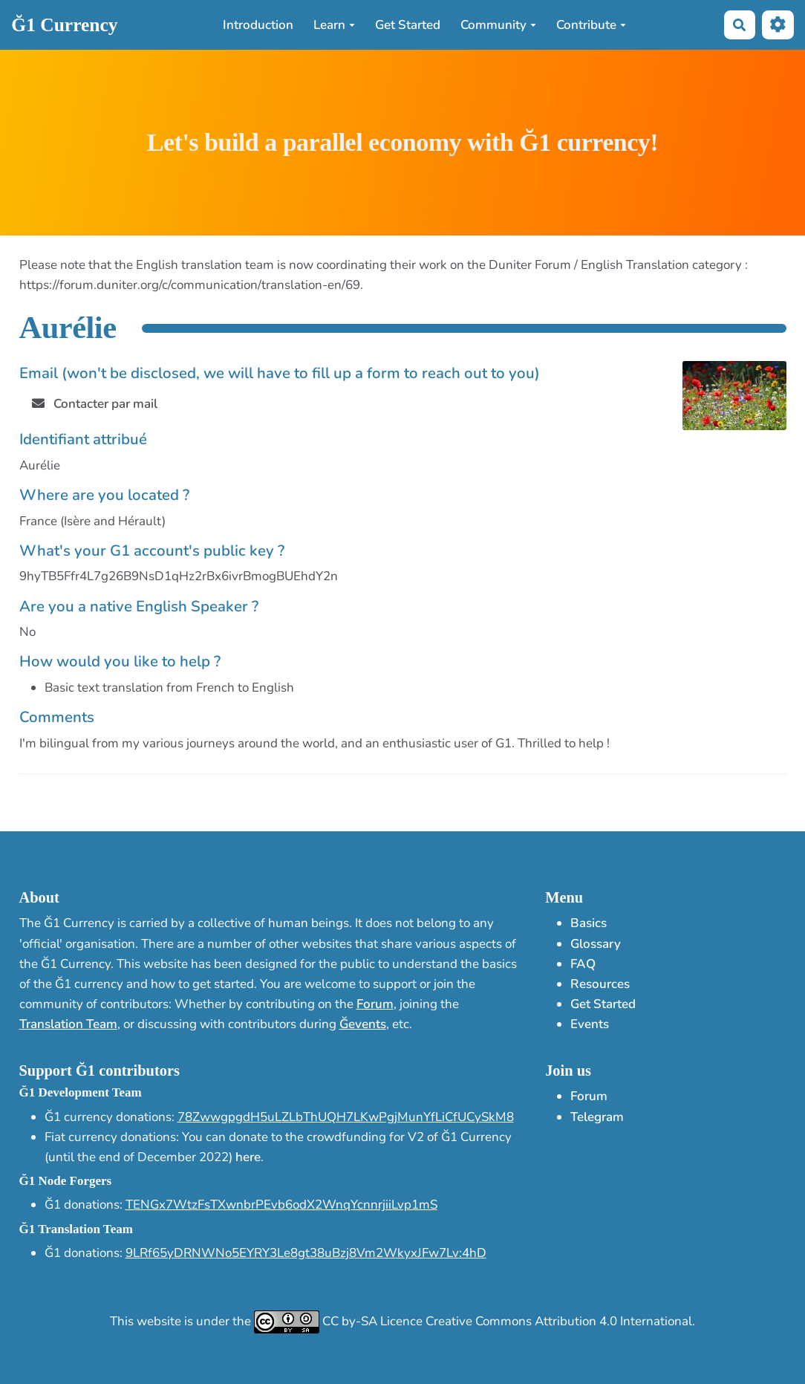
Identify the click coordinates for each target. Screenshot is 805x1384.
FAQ (583, 963)
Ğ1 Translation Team (76, 1229)
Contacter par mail (95, 403)
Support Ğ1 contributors (99, 1070)
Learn (334, 24)
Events (589, 1024)
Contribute (591, 24)
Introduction (258, 24)
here (248, 1157)
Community (498, 24)
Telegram (597, 1116)
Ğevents (362, 1024)
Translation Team (68, 1024)
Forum (375, 1004)
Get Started (407, 24)
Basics (588, 923)
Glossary (595, 943)
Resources (600, 983)
